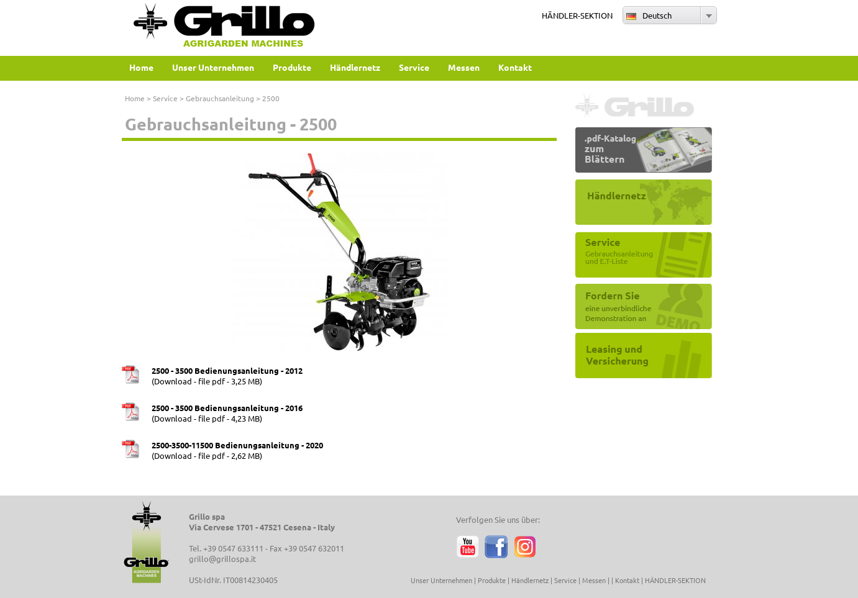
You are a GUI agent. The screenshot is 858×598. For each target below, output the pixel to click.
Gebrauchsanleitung (220, 98)
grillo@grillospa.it (222, 558)
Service (165, 98)
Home (135, 98)
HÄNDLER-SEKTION (577, 15)
